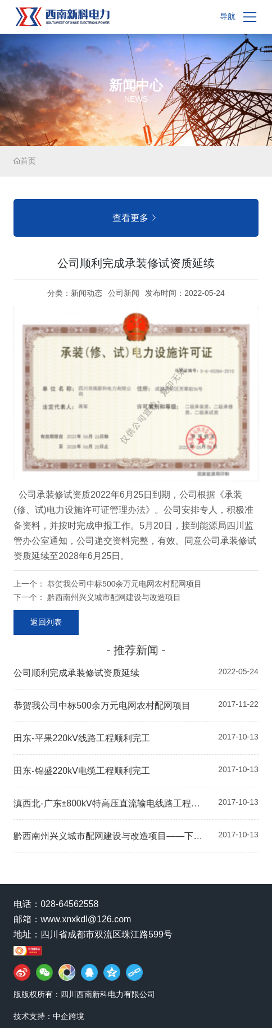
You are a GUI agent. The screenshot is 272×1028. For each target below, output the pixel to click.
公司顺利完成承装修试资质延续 (76, 673)
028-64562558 (69, 904)
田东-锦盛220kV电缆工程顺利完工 (81, 770)
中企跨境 (68, 1016)
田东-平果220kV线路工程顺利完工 (81, 738)
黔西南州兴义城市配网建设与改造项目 (114, 597)
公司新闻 (123, 292)
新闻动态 (86, 292)
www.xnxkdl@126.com (85, 919)
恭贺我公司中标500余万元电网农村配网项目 (124, 583)
